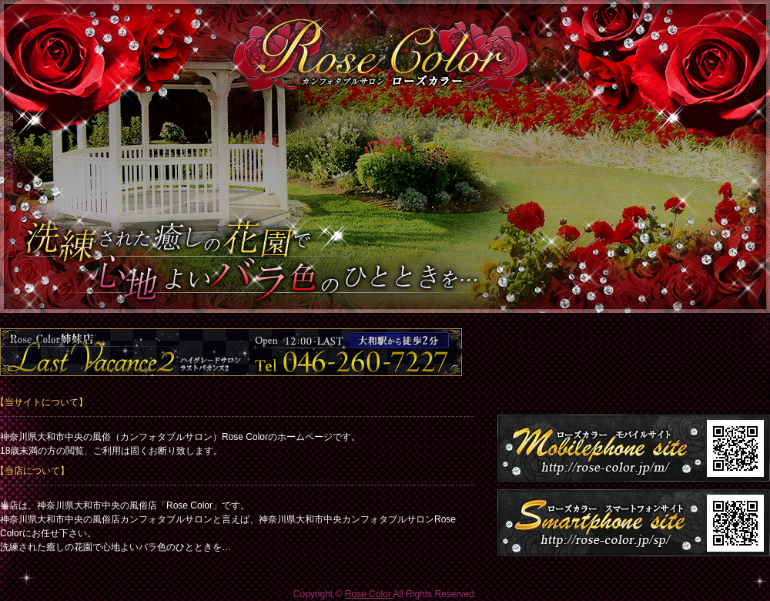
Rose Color (369, 594)
